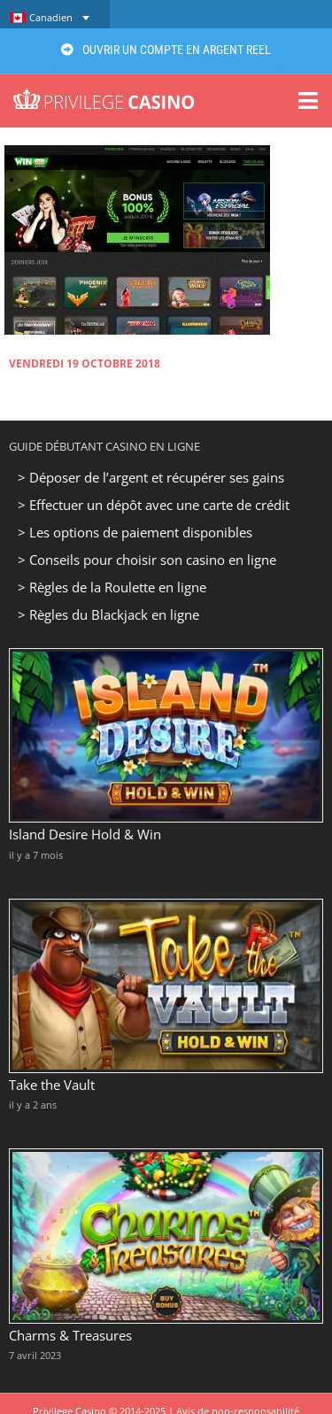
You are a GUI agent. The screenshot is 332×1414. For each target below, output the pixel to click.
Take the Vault (52, 1084)
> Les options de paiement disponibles (135, 532)
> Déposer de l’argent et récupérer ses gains (151, 477)
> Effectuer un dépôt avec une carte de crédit (154, 505)
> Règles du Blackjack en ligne (108, 614)
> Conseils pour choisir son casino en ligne (147, 559)
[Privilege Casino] (103, 94)
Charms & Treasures (70, 1335)
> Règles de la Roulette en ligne (112, 587)
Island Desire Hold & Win (85, 834)
